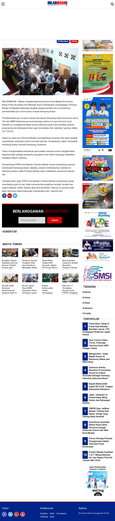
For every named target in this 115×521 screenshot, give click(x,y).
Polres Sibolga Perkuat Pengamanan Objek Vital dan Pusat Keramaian (97, 442)
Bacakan (63, 41)
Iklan (52, 516)
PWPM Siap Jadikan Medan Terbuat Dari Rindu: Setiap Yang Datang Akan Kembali (96, 412)
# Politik (87, 313)
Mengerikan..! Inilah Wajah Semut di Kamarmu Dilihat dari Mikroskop (96, 357)
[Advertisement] (57, 19)
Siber (52, 513)
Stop (74, 41)
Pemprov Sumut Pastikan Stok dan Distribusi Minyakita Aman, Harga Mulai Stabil (30, 266)
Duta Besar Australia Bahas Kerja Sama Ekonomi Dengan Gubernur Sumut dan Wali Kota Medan (96, 427)
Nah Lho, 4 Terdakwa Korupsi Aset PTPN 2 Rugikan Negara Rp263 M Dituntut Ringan (70, 292)
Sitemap (44, 516)
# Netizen (87, 308)
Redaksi (44, 513)
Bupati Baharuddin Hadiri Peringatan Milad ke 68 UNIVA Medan (48, 292)
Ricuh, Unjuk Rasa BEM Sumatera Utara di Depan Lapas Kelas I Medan (29, 290)
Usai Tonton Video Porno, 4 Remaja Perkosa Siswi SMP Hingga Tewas (96, 344)
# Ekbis (86, 302)
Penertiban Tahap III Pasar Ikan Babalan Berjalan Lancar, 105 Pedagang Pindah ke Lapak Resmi (96, 329)
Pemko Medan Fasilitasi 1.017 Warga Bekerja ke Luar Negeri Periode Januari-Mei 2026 (98, 456)
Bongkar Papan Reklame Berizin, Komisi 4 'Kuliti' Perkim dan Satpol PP (10, 265)
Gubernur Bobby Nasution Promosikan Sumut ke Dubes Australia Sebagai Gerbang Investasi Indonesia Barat (97, 373)
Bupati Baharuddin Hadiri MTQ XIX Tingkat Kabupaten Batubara (101, 386)
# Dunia (86, 297)
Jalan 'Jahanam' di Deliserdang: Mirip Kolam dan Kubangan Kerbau (96, 398)
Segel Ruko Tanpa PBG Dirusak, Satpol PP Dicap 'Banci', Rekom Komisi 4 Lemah (50, 266)
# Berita (87, 292)
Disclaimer (61, 513)
